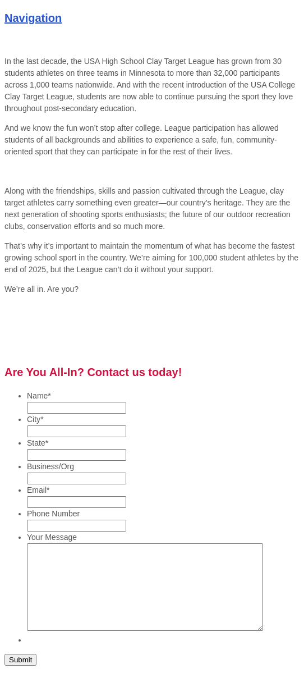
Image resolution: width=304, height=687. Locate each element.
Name (39, 395)
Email (38, 490)
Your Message (52, 537)
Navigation (33, 18)
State (37, 442)
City (35, 419)
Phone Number (53, 513)
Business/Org (50, 466)
